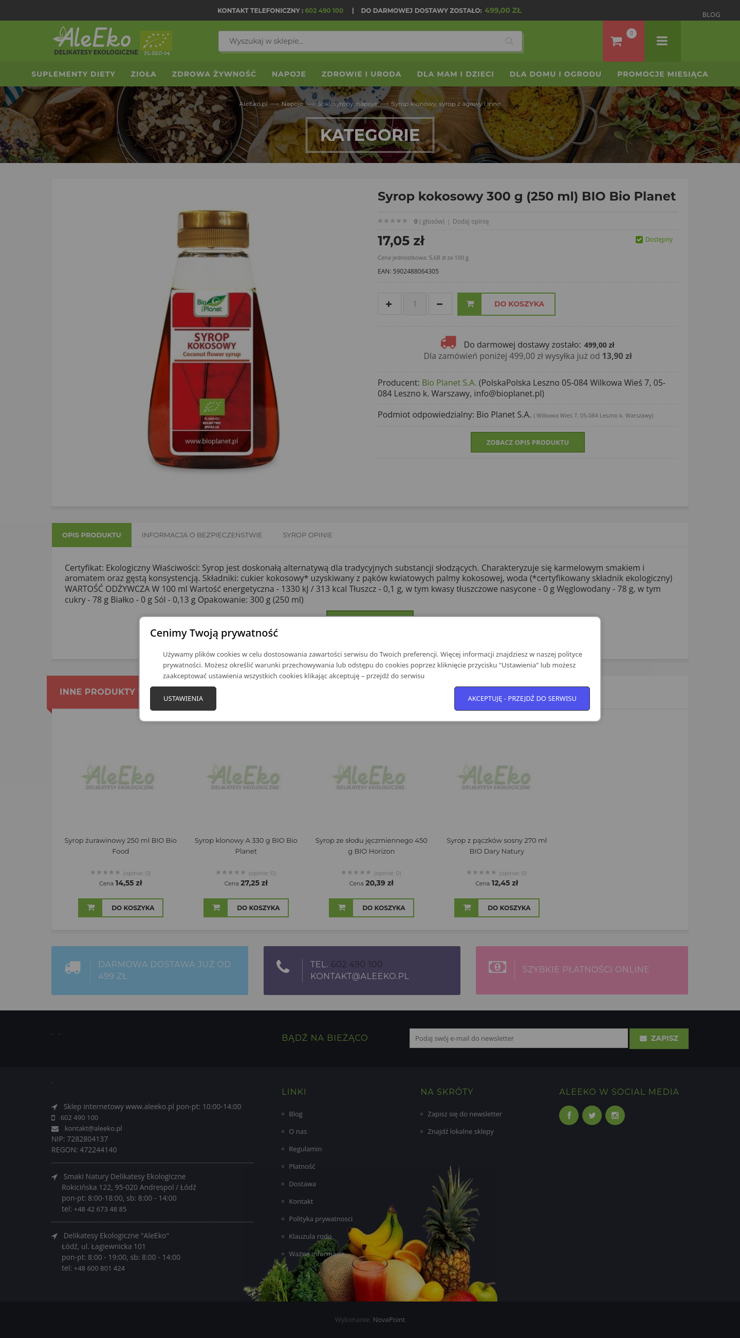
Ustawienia (183, 698)
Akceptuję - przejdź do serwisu (522, 698)
